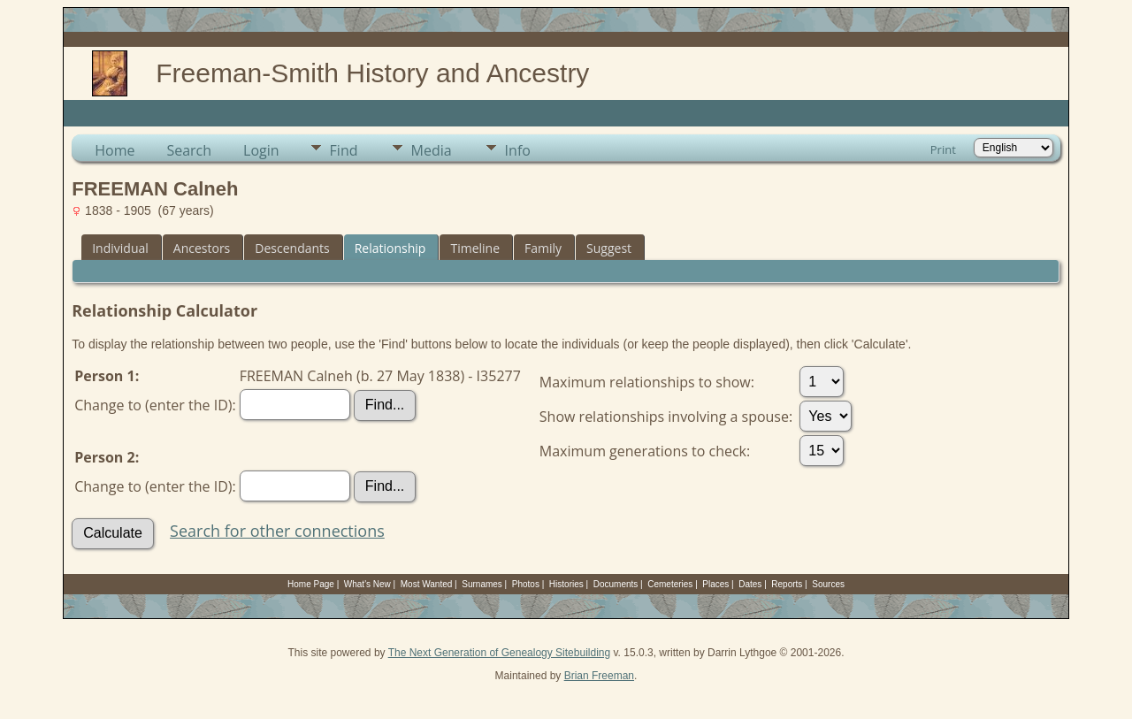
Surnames (482, 584)
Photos (525, 584)
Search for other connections (277, 530)
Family (543, 248)
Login (261, 150)
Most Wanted (427, 584)
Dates (749, 584)
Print (943, 149)
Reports (786, 584)
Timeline (475, 248)
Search (188, 150)
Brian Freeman (599, 675)
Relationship (390, 248)
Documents (616, 584)
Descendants (292, 248)
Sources (828, 584)
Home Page (310, 584)
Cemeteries (669, 584)
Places (715, 584)
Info (518, 150)
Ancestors (201, 248)
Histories (566, 584)
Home (114, 150)
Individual (120, 248)
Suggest (608, 248)
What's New (367, 584)
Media (431, 150)
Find (344, 150)
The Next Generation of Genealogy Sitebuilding (499, 652)
